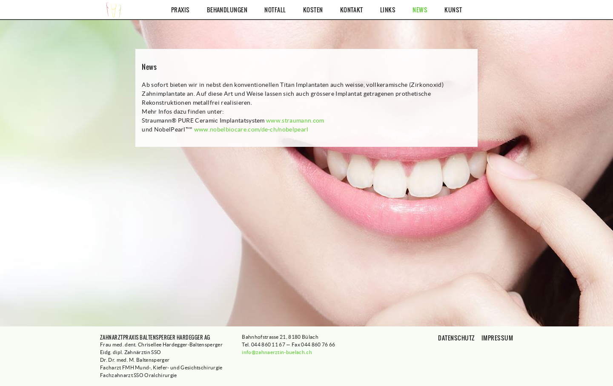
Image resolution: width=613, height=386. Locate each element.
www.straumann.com (295, 120)
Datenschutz (456, 337)
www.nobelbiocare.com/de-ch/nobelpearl (251, 129)
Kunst (453, 9)
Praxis (180, 9)
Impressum (497, 337)
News (419, 9)
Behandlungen (227, 9)
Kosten (313, 9)
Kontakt (351, 9)
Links (387, 9)
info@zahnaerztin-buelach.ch (277, 352)
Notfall (275, 9)
